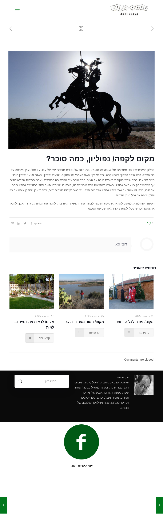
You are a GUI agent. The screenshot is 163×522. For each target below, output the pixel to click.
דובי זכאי (121, 244)
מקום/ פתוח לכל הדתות (135, 322)
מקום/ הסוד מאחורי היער (84, 322)
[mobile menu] (17, 9)
